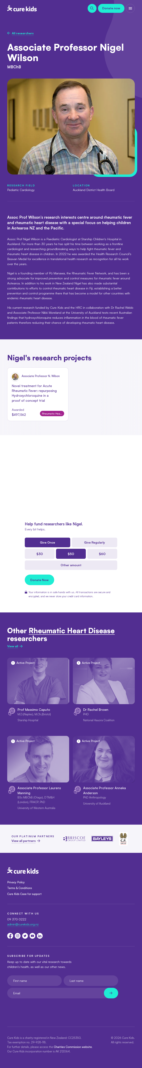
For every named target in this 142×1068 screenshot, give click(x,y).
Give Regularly (94, 542)
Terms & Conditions (19, 888)
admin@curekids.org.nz (23, 924)
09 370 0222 (16, 919)
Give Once (47, 542)
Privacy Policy (16, 882)
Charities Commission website (73, 1047)
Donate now (111, 8)
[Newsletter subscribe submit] (111, 993)
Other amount (71, 565)
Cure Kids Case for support (24, 894)
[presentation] (35, 1007)
